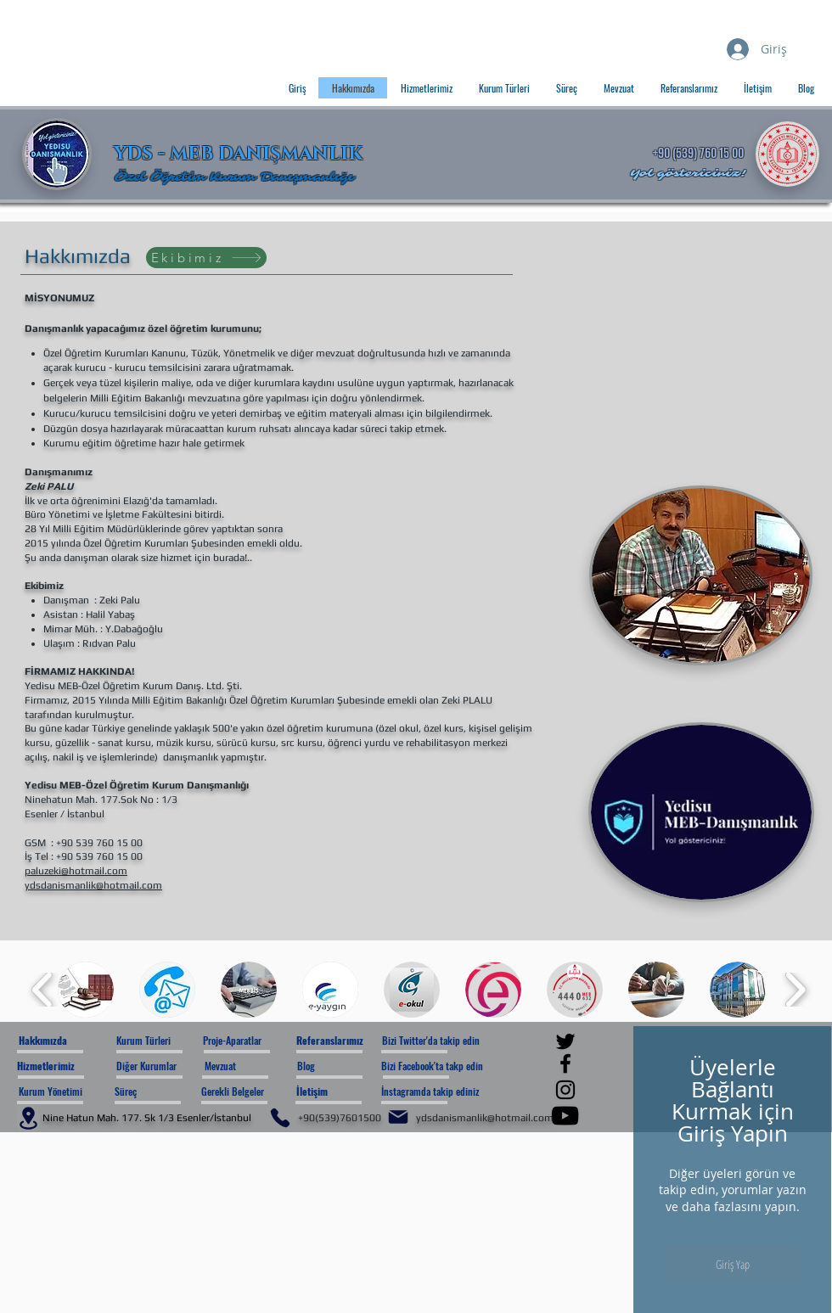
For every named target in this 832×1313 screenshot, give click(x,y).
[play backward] (43, 990)
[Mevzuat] (250, 1067)
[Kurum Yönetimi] (50, 1092)
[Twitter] (565, 1041)
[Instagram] (565, 1090)
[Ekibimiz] (206, 257)
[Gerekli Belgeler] (247, 1092)
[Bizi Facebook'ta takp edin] (442, 1067)
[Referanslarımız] (342, 1041)
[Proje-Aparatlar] (252, 1041)
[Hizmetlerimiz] (66, 1067)
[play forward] (795, 990)
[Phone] (280, 1118)
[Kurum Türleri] (161, 1041)
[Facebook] (565, 1063)
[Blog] (342, 1067)
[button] (86, 990)
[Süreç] (163, 1092)
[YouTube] (565, 1115)
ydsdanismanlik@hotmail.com (93, 885)
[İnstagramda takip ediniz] (442, 1092)
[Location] (28, 1118)
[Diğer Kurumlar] (156, 1067)
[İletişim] (341, 1092)
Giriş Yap (733, 1264)
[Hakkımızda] (67, 1041)
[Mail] (398, 1117)
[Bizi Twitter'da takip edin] (440, 1041)
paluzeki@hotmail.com (76, 871)
